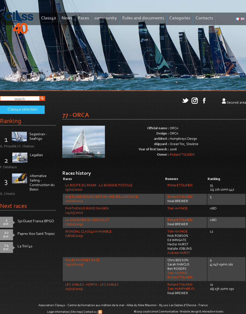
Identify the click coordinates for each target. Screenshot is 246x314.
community (105, 18)
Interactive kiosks (212, 311)
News (67, 18)
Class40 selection (22, 110)
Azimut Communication (163, 311)
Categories (179, 18)
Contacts (204, 18)
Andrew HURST (178, 253)
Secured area (236, 103)
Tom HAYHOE (177, 208)
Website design (189, 311)
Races (83, 18)
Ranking (10, 121)
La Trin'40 (25, 246)
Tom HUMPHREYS (181, 289)
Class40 (48, 18)
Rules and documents (143, 18)
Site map (76, 311)
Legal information (58, 311)
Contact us (90, 311)
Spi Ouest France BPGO (36, 221)
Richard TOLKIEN (182, 155)
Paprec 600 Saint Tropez (36, 234)
